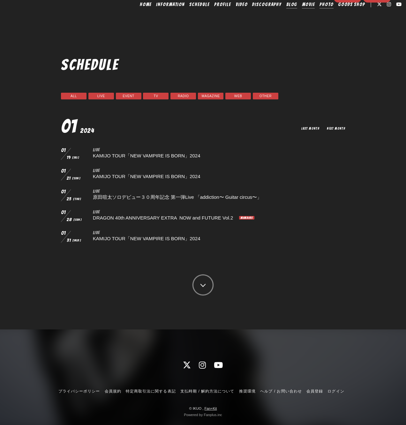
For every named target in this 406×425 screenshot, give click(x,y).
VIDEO (230, 18)
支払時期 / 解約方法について (207, 391)
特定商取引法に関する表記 (151, 391)
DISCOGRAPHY (255, 18)
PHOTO (315, 18)
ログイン (377, 29)
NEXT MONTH (335, 128)
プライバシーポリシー (79, 391)
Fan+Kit (211, 408)
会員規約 (113, 391)
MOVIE (296, 18)
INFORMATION (159, 18)
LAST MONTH (307, 128)
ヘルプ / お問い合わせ (281, 391)
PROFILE (210, 18)
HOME (134, 18)
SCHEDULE (187, 18)
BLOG (280, 18)
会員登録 (347, 29)
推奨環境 (247, 391)
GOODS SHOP (340, 18)
